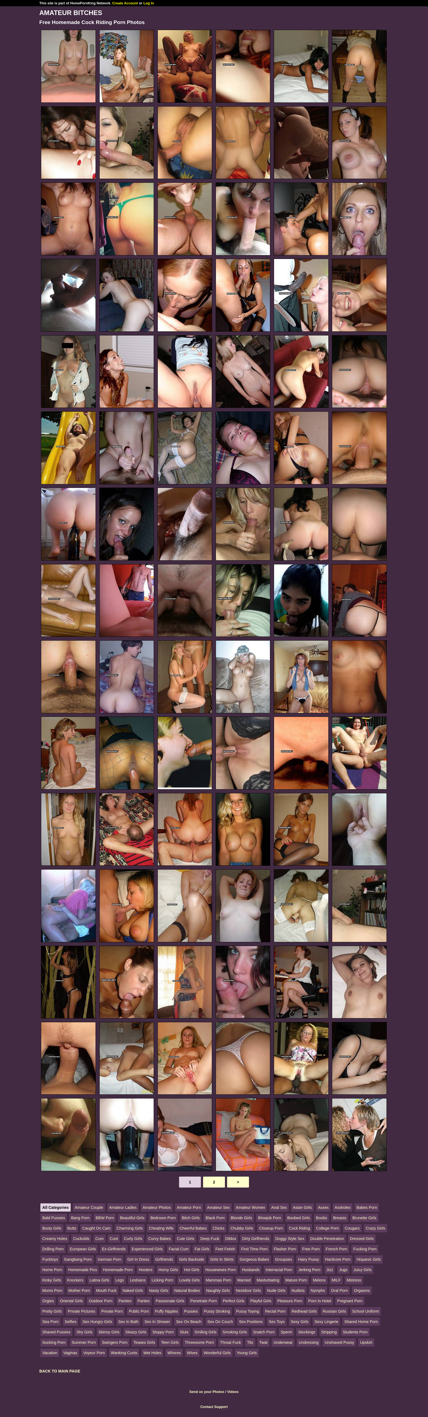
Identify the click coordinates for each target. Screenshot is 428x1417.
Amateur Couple (89, 1207)
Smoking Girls (234, 1332)
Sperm (286, 1332)
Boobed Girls (298, 1218)
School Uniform (365, 1311)
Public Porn (139, 1311)
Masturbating (268, 1280)
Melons (319, 1280)
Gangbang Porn (78, 1259)
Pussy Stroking (217, 1311)
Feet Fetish (225, 1249)
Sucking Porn (54, 1342)
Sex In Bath (128, 1321)
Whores (174, 1353)
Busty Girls (51, 1228)
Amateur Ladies (123, 1207)
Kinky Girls (51, 1280)
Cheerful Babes (193, 1228)
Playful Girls (260, 1301)
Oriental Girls (71, 1301)
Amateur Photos (157, 1207)
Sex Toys (277, 1321)
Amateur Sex (218, 1207)
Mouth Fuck (106, 1290)
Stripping (329, 1332)
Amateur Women (250, 1207)
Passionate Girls (170, 1301)
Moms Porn (52, 1290)
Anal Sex (279, 1207)
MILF (336, 1280)
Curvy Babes (159, 1238)
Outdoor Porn (100, 1301)
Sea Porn (50, 1321)
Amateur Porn (189, 1207)
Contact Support (214, 1407)
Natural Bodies (187, 1290)
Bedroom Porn (163, 1218)
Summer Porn (84, 1342)
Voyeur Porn (94, 1353)
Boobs (321, 1218)
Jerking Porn (309, 1270)
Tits (250, 1342)
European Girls (83, 1249)
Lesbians (138, 1280)
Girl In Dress (138, 1259)
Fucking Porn (364, 1249)
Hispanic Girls (368, 1259)
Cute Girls (185, 1238)
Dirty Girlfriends (255, 1238)
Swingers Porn (114, 1342)
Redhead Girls (304, 1311)
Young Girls (247, 1353)
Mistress (354, 1280)
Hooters (145, 1270)
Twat (263, 1342)
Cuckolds (81, 1238)
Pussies (191, 1311)
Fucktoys (50, 1259)
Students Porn (355, 1332)
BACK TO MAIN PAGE (59, 1371)
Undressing (309, 1342)
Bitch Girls (191, 1218)
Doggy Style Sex (289, 1238)
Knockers (75, 1280)
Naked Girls (133, 1290)
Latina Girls (99, 1280)
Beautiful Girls (132, 1218)
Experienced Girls (147, 1249)
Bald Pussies (53, 1218)
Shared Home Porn (361, 1321)
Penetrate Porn (203, 1301)
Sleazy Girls (135, 1332)
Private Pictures (81, 1311)
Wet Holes (152, 1353)
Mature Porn (296, 1280)
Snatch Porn (264, 1332)
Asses (323, 1207)
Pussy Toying (247, 1311)
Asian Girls (302, 1207)
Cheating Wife (161, 1228)
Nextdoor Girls (248, 1290)
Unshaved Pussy (339, 1342)
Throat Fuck (230, 1342)
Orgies (48, 1301)
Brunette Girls (364, 1218)
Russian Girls (334, 1311)
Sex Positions (251, 1321)
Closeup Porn (271, 1228)
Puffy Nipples (166, 1311)
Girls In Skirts (222, 1259)
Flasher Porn (285, 1249)
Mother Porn (79, 1290)
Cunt (114, 1238)
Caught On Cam (96, 1228)
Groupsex (283, 1259)
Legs (119, 1280)
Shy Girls (84, 1332)
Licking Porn (162, 1280)
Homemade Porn (118, 1270)
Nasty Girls (158, 1290)
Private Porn (112, 1311)
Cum (99, 1238)
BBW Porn (105, 1218)
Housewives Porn (220, 1270)
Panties (125, 1301)
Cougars (352, 1228)
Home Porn (52, 1270)
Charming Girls (130, 1228)
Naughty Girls (218, 1290)
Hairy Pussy (308, 1259)
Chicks (218, 1228)
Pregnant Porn (349, 1301)
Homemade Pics (82, 1270)
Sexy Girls (300, 1321)
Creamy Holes (54, 1238)
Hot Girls (192, 1270)
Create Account (125, 3)
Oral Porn (339, 1290)
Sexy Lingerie (326, 1321)
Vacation (49, 1353)
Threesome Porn (199, 1342)
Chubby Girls (241, 1228)
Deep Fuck (209, 1238)
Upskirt (366, 1342)
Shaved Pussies (56, 1332)
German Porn (109, 1259)
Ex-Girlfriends (114, 1249)
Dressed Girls (362, 1238)
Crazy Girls (375, 1228)
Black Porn (215, 1218)
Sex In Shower (157, 1321)
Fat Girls (202, 1249)
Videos (233, 1392)
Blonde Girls (241, 1218)
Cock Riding (299, 1228)
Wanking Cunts (124, 1353)
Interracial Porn (279, 1270)
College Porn (327, 1228)
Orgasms (362, 1290)
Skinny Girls (109, 1332)
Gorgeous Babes (254, 1259)
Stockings (306, 1332)
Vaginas (70, 1353)
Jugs (343, 1270)
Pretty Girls (52, 1311)
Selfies (70, 1321)
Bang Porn (80, 1218)
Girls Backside (191, 1259)
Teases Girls (144, 1342)
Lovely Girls (189, 1280)
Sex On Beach (188, 1321)
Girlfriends (164, 1259)
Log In (148, 3)
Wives (192, 1353)
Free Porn (311, 1249)
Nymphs (318, 1290)
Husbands (251, 1270)
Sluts (184, 1332)
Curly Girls (133, 1238)
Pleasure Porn (289, 1301)
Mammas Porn (218, 1280)
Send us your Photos (206, 1392)
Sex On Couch (220, 1321)
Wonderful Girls (217, 1353)
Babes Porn (366, 1207)
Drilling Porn (53, 1249)
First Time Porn (254, 1249)
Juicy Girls (362, 1270)
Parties (144, 1301)
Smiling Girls (206, 1332)
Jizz (329, 1270)
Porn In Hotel (319, 1301)
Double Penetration (327, 1238)
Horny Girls (168, 1270)
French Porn (336, 1249)
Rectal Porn (275, 1311)
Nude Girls (276, 1290)
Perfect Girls (233, 1301)
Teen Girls (170, 1342)
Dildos (230, 1238)
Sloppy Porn (163, 1332)
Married (244, 1280)
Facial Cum (179, 1249)
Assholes (342, 1207)
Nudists (298, 1290)
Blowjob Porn (269, 1218)
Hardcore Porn (338, 1259)
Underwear (283, 1342)
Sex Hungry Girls (97, 1321)
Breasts (339, 1218)
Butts (71, 1228)
